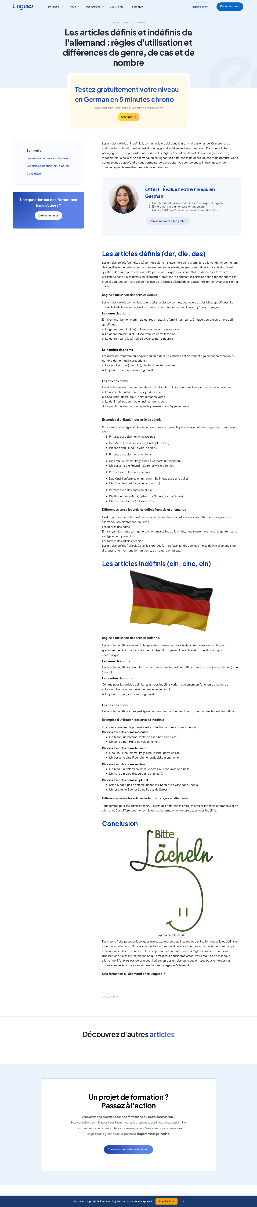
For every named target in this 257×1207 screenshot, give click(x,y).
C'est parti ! (128, 116)
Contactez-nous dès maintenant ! (128, 1149)
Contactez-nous (48, 215)
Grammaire (140, 22)
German (127, 22)
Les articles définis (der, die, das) (47, 158)
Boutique (137, 6)
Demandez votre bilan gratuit (168, 221)
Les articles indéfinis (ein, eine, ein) (48, 166)
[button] (55, 6)
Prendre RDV (166, 1201)
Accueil (115, 22)
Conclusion (34, 173)
